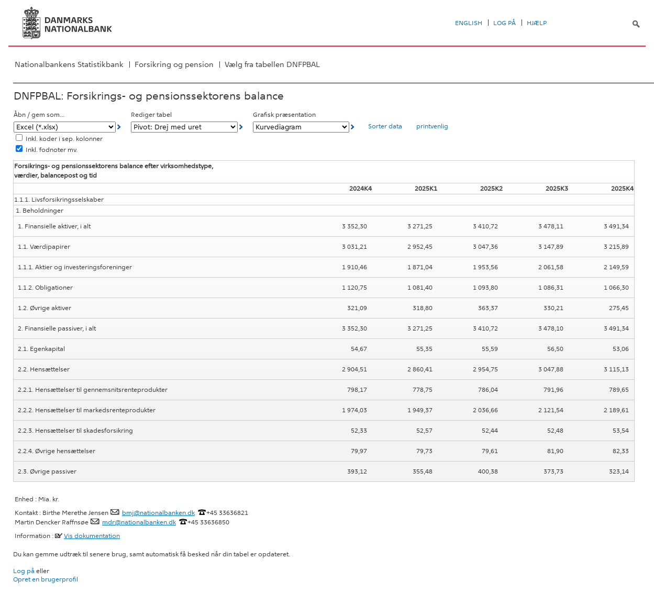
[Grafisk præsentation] (301, 127)
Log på (504, 23)
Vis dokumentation (92, 536)
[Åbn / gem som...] (65, 127)
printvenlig (432, 126)
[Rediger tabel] (184, 127)
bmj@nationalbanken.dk (158, 513)
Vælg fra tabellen (272, 64)
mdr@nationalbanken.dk (139, 522)
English (468, 23)
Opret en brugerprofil (45, 579)
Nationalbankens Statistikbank (69, 64)
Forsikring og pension (174, 64)
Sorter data (385, 126)
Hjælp (537, 23)
